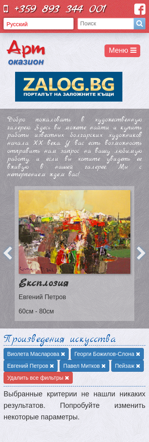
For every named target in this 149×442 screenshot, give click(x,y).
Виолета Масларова (36, 354)
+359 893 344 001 (55, 9)
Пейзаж (127, 366)
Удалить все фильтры (38, 378)
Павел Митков (84, 366)
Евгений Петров (30, 366)
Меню (122, 50)
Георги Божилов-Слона (107, 354)
